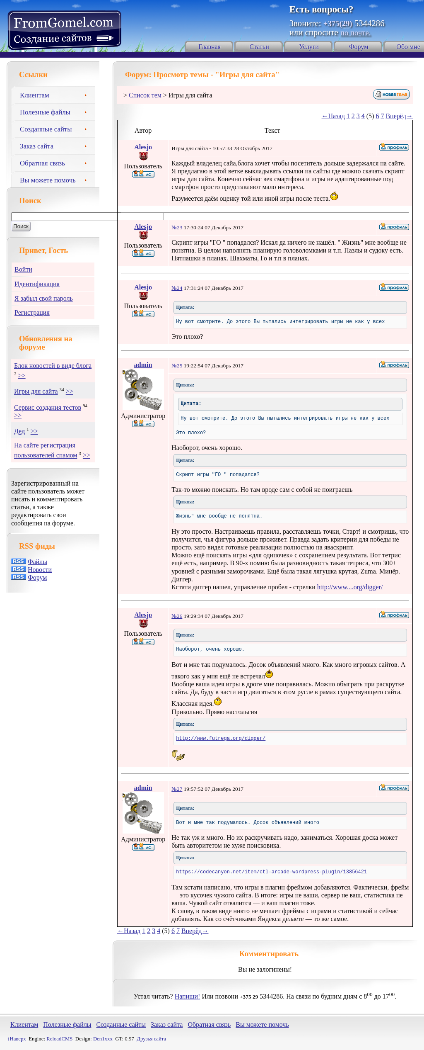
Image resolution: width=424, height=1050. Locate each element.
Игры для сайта (36, 391)
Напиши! (187, 996)
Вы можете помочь (56, 179)
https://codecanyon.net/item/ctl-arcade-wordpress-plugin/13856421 (271, 872)
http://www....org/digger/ (350, 587)
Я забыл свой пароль (43, 298)
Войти (23, 269)
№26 (176, 616)
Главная (209, 46)
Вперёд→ (399, 115)
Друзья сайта (151, 1039)
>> (22, 375)
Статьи (259, 46)
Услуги (309, 46)
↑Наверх (16, 1039)
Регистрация (32, 312)
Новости (40, 569)
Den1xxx (103, 1039)
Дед (19, 431)
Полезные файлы (56, 111)
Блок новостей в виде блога (53, 365)
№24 (176, 288)
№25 (176, 365)
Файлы (37, 561)
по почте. (355, 32)
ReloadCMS (59, 1039)
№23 (176, 227)
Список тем (145, 95)
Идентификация (37, 283)
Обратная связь (56, 162)
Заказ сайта (56, 145)
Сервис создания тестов (47, 407)
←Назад (333, 115)
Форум (358, 46)
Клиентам (56, 94)
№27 (176, 789)
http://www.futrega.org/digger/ (220, 738)
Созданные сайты (56, 128)
